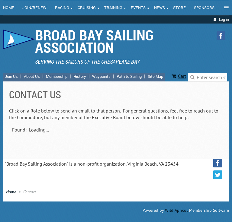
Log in (224, 19)
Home (11, 192)
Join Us (11, 76)
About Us (32, 76)
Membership (56, 76)
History (79, 76)
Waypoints (101, 76)
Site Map (155, 76)
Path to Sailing (129, 76)
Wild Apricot (176, 210)
